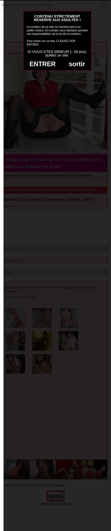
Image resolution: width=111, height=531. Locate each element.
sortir (77, 64)
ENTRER (43, 64)
